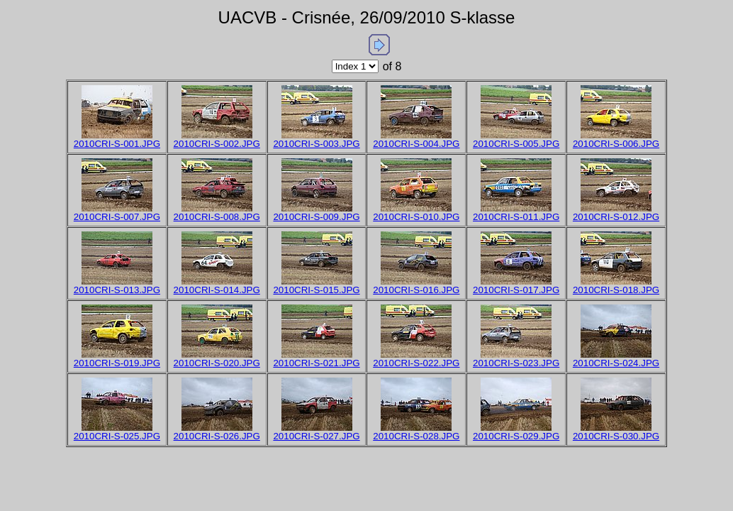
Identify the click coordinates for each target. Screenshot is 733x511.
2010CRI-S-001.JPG (117, 143)
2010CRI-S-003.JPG (316, 143)
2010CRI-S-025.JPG (117, 436)
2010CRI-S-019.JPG (117, 363)
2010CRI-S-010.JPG (416, 216)
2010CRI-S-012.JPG (616, 216)
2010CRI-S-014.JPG (217, 290)
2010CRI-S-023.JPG (516, 363)
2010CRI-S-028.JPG (416, 436)
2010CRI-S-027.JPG (316, 436)
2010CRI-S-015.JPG (316, 290)
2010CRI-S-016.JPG (416, 290)
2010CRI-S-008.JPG (217, 216)
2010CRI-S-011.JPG (516, 216)
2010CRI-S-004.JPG (416, 143)
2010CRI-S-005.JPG (516, 143)
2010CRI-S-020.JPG (217, 363)
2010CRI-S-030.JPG (616, 436)
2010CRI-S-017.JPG (516, 290)
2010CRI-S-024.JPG (616, 363)
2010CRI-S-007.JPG (117, 216)
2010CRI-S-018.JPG (616, 290)
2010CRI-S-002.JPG (217, 143)
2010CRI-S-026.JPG (217, 436)
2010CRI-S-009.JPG (316, 216)
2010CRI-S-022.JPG (416, 363)
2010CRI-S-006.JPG (616, 143)
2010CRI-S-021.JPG (316, 363)
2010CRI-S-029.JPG (516, 436)
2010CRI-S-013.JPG (117, 290)
